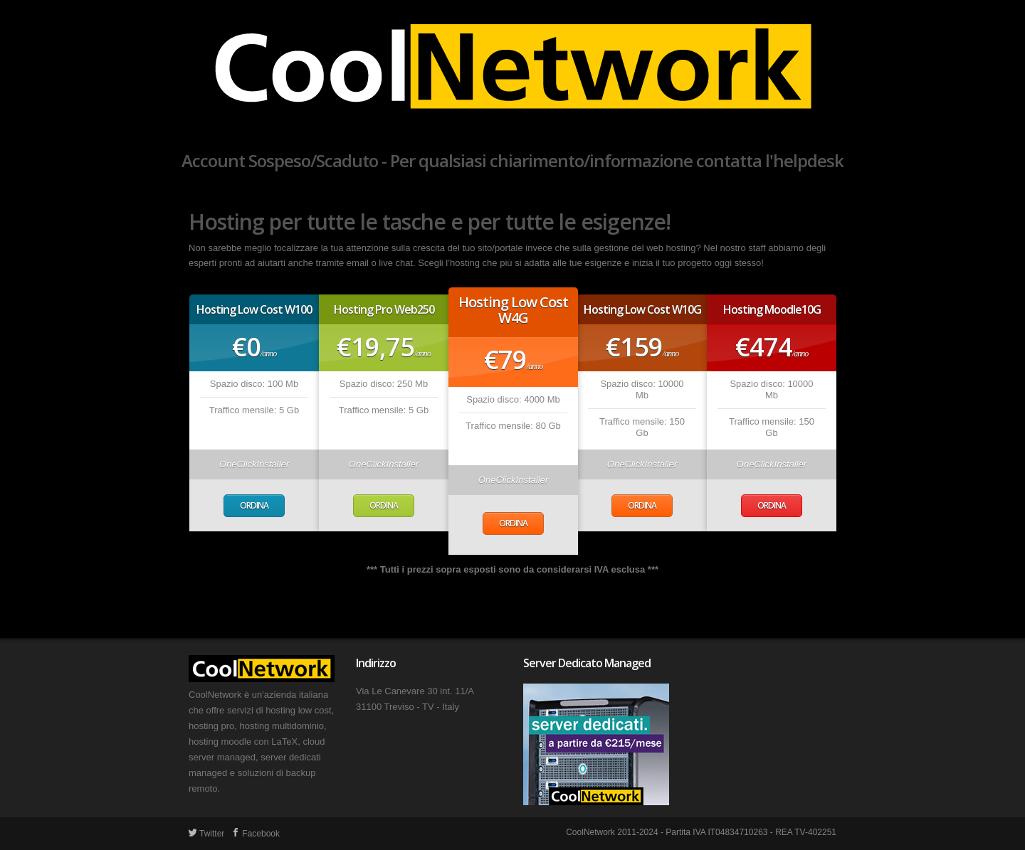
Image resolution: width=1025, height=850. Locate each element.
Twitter (206, 834)
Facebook (255, 834)
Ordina (254, 505)
